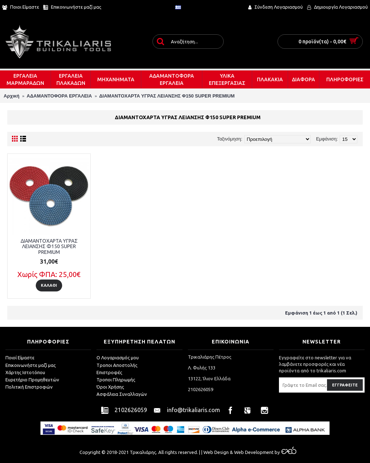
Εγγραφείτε (345, 385)
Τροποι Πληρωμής (115, 379)
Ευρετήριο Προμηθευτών (32, 379)
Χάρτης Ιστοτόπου (25, 372)
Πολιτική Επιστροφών (29, 386)
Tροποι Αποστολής (116, 365)
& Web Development (251, 452)
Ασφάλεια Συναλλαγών (121, 394)
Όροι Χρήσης (110, 386)
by (285, 452)
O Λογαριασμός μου (117, 357)
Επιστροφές (109, 372)
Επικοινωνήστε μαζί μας (30, 365)
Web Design (216, 452)
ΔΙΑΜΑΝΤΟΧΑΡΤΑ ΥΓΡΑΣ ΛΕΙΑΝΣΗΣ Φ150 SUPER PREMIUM (49, 246)
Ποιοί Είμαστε (19, 357)
